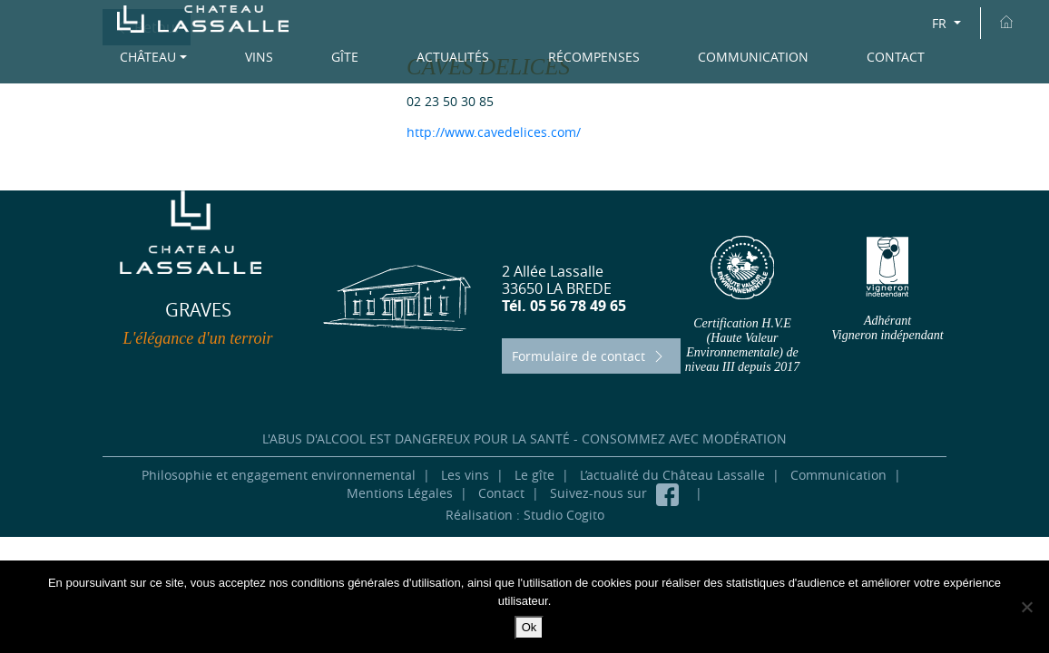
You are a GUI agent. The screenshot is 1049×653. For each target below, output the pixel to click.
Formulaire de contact (590, 356)
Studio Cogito (564, 514)
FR (941, 23)
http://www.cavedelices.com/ (494, 132)
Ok (529, 627)
